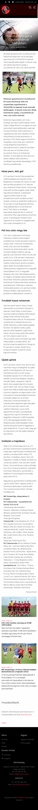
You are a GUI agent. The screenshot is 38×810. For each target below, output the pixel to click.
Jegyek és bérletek (27, 739)
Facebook (6, 755)
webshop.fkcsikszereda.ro (21, 784)
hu (35, 2)
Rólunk (4, 746)
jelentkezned (26, 715)
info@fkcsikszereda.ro (21, 774)
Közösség (20, 2)
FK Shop (4, 739)
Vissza (4, 723)
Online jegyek (25, 743)
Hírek (3, 743)
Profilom (29, 2)
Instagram (6, 758)
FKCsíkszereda (22, 798)
